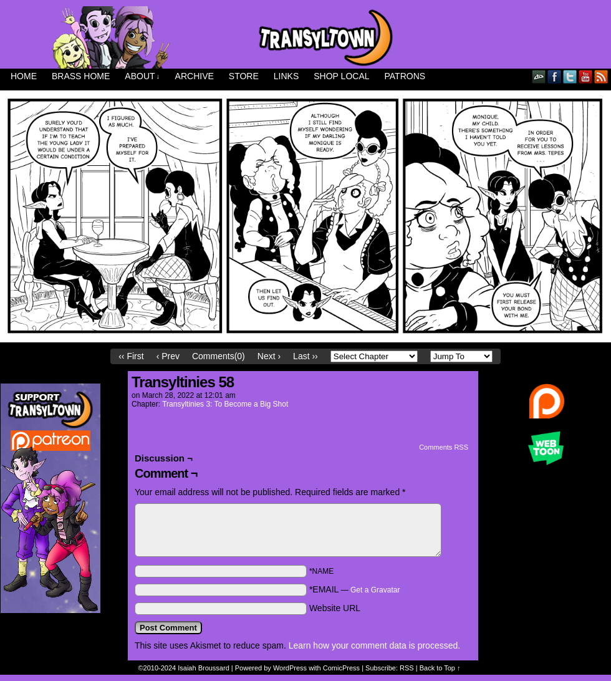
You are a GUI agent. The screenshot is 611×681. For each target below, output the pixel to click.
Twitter (570, 76)
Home (24, 76)
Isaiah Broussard (203, 668)
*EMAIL (354, 589)
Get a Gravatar (375, 590)
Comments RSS (443, 447)
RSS (601, 76)
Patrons (405, 76)
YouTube (586, 76)
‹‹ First (130, 356)
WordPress (290, 668)
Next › (269, 356)
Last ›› (305, 356)
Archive (194, 76)
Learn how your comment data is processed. (374, 645)
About (142, 76)
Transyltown (305, 37)
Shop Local (341, 76)
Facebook (554, 76)
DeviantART (539, 76)
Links (286, 76)
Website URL (334, 608)
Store (244, 76)
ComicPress (341, 668)
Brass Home (81, 76)
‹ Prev (168, 356)
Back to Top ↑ (440, 668)
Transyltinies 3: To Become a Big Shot (225, 404)
